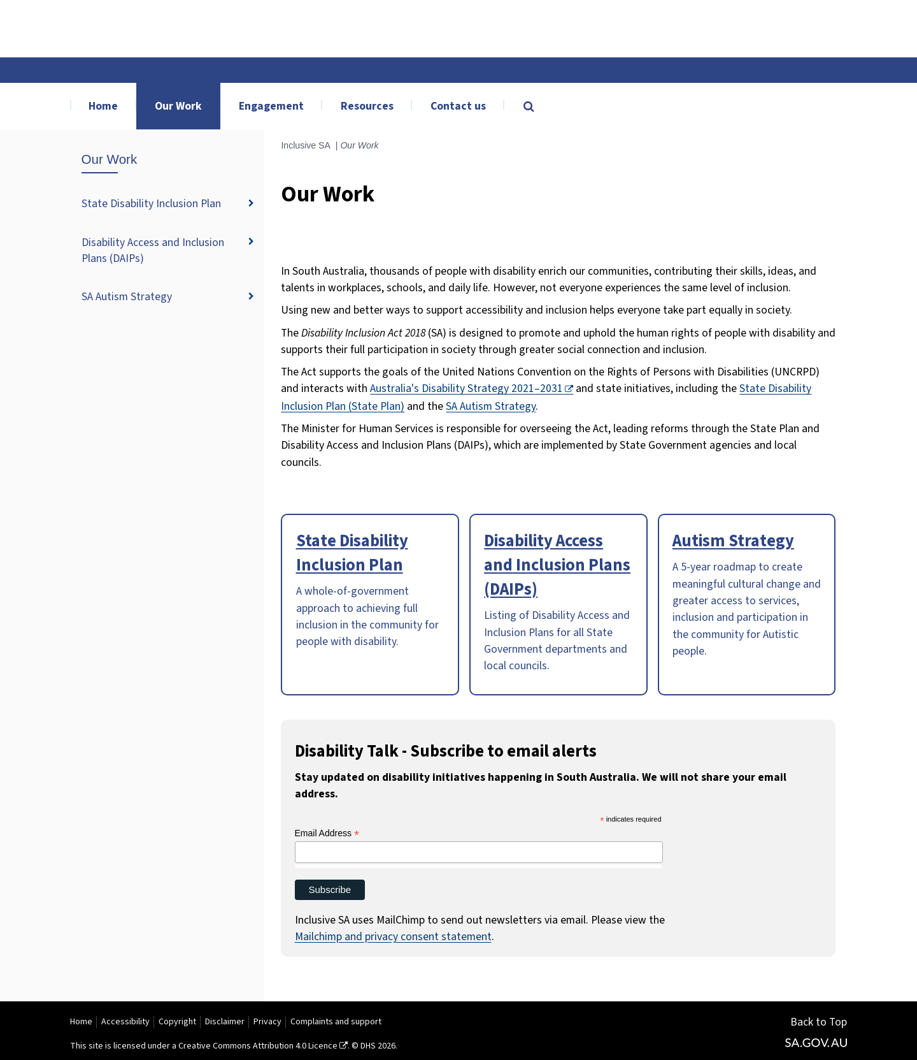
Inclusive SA (305, 145)
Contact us (458, 106)
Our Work (178, 106)
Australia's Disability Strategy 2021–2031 (466, 388)
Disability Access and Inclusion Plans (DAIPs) (153, 250)
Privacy (267, 1021)
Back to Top (818, 1022)
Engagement (271, 106)
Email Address (327, 833)
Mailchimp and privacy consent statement (393, 937)
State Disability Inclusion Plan (151, 204)
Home (103, 106)
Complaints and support (335, 1021)
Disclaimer (225, 1021)
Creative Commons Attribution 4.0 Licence (258, 1046)
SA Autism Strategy (127, 297)
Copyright (177, 1021)
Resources (367, 106)
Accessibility (125, 1021)
